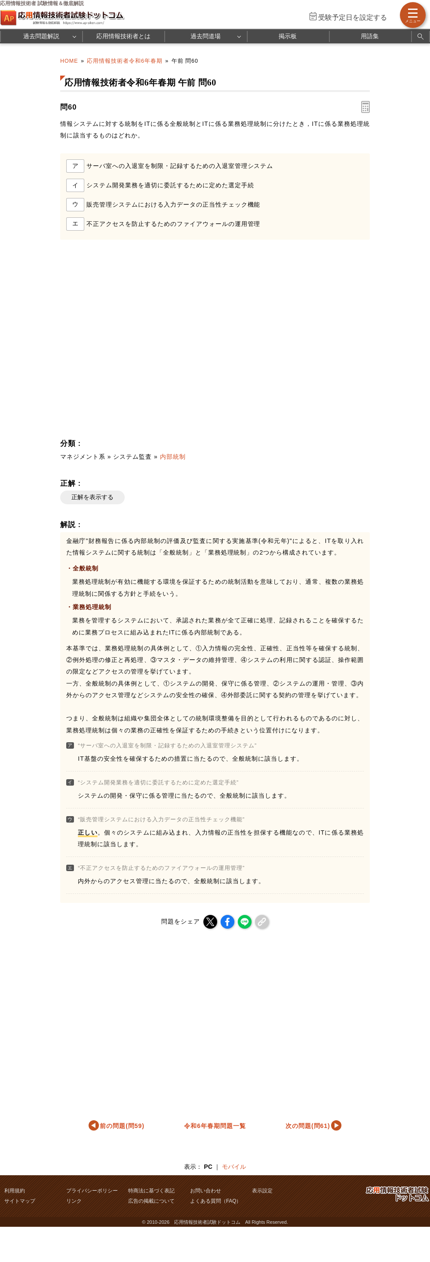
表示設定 (262, 1191)
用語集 (370, 36)
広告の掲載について (151, 1201)
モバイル (234, 1166)
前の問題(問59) (122, 1125)
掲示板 (288, 36)
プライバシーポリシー (92, 1191)
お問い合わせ (205, 1191)
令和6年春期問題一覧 (215, 1125)
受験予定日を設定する (352, 17)
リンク (74, 1201)
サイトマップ (19, 1201)
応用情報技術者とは (123, 36)
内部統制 (173, 456)
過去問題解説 (41, 36)
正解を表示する (92, 497)
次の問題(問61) (308, 1125)
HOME (69, 61)
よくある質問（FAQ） (216, 1201)
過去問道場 (205, 36)
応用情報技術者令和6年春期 (125, 61)
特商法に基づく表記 (151, 1191)
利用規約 (14, 1191)
